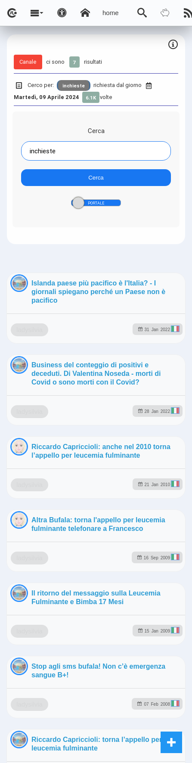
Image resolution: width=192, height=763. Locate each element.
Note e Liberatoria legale (116, 731)
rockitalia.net (101, 663)
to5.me (141, 663)
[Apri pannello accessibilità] (62, 13)
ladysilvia (71, 384)
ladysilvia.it (154, 626)
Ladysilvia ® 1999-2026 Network (118, 706)
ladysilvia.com (105, 626)
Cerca (96, 131)
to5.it (170, 663)
